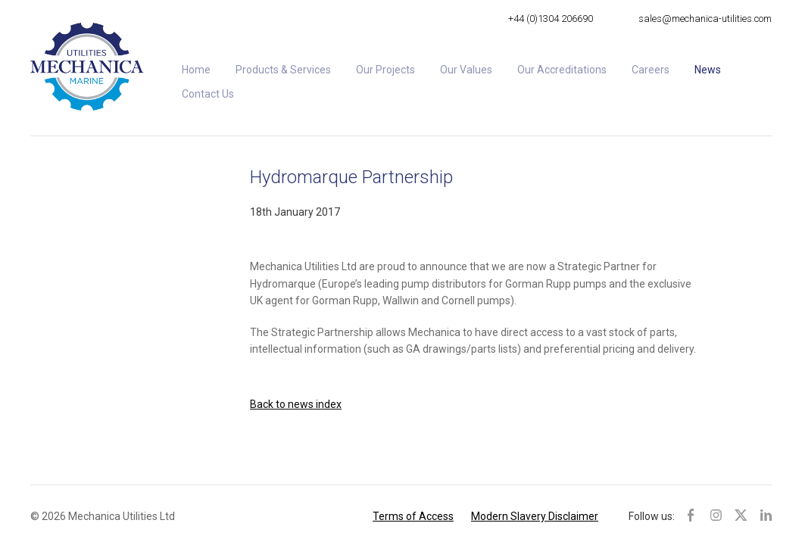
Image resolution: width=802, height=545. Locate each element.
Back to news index (296, 404)
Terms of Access (413, 516)
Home (196, 70)
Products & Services (283, 70)
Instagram (716, 515)
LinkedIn (766, 515)
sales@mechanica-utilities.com (705, 18)
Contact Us (208, 94)
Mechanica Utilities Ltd (87, 67)
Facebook (693, 515)
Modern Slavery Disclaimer (534, 516)
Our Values (466, 70)
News (707, 70)
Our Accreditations (562, 70)
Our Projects (385, 70)
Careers (650, 70)
